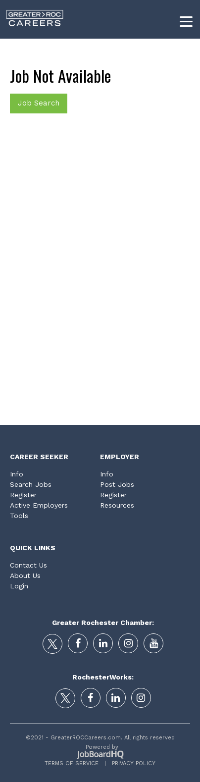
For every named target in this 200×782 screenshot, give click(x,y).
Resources (117, 505)
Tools (19, 516)
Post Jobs (117, 484)
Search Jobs (30, 484)
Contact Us (28, 565)
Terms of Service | (75, 763)
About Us (25, 575)
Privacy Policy (130, 763)
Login (19, 586)
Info (16, 474)
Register (23, 495)
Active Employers (39, 505)
